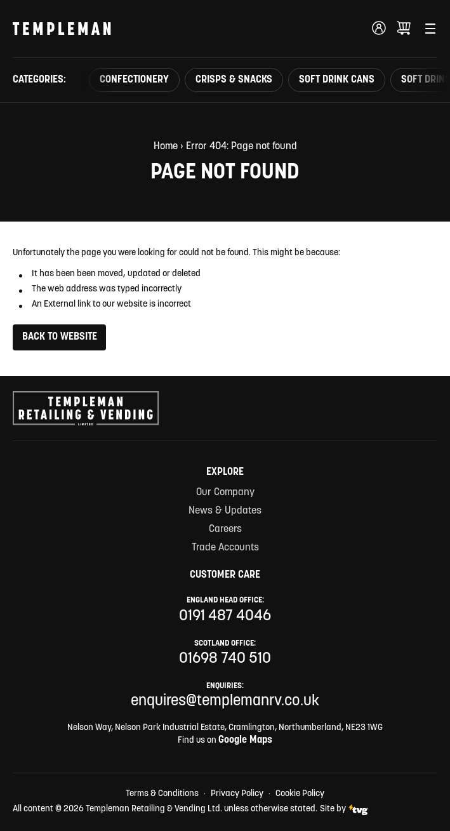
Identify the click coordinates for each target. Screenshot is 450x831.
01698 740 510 (225, 659)
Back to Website (59, 337)
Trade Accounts (225, 548)
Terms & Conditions (162, 794)
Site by (344, 809)
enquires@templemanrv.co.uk (225, 701)
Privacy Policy (237, 794)
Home (166, 147)
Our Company (225, 493)
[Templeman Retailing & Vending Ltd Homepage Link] (62, 28)
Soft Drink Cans (336, 80)
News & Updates (225, 511)
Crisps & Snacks (233, 80)
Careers (225, 529)
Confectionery (134, 80)
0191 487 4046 (225, 616)
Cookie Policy (299, 794)
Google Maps (245, 740)
